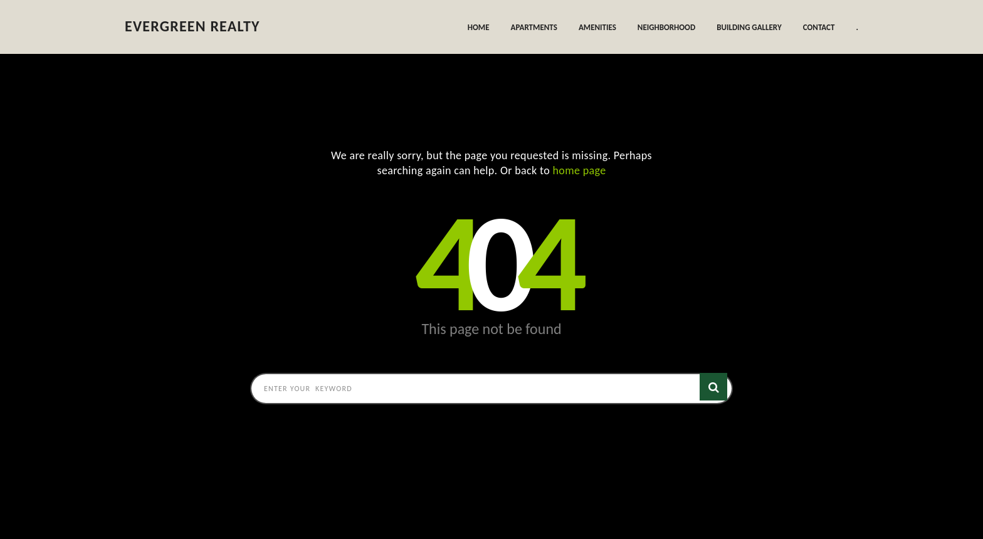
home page (579, 170)
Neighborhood (666, 27)
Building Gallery (749, 27)
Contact (819, 27)
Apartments (534, 27)
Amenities (597, 27)
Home (479, 27)
